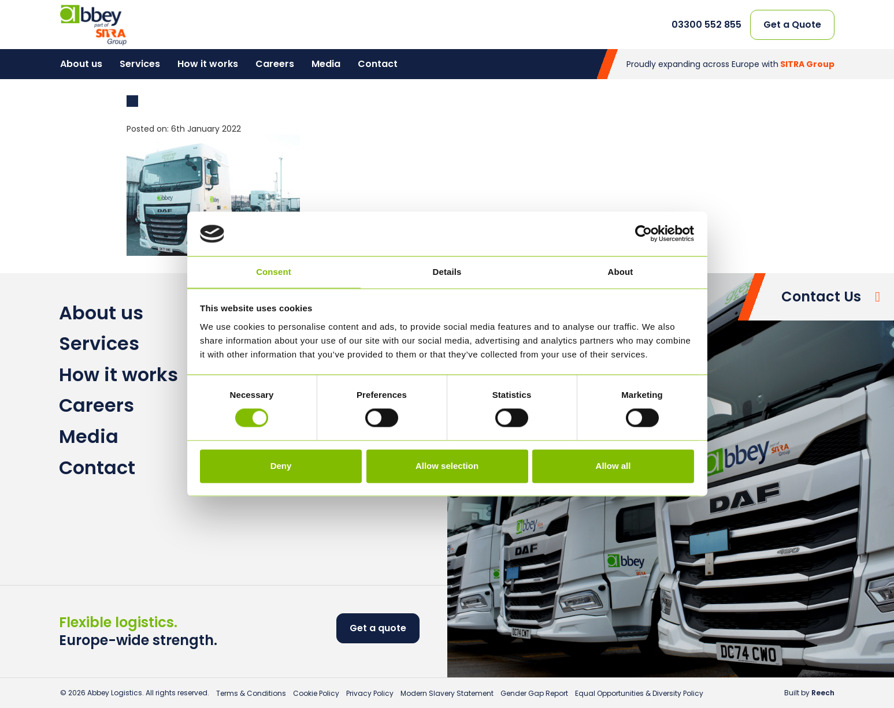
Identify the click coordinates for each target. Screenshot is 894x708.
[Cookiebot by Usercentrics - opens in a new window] (643, 234)
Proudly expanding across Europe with (730, 64)
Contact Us (821, 296)
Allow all (613, 466)
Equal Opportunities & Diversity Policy (639, 693)
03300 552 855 (706, 24)
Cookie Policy (316, 693)
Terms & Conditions (251, 693)
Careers (274, 63)
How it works (207, 63)
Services (140, 63)
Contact (378, 63)
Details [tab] (447, 272)
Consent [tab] (273, 272)
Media (325, 63)
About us (81, 63)
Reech (822, 693)
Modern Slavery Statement (447, 693)
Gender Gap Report (534, 693)
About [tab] (620, 272)
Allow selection (447, 466)
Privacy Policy (370, 693)
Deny (281, 466)
